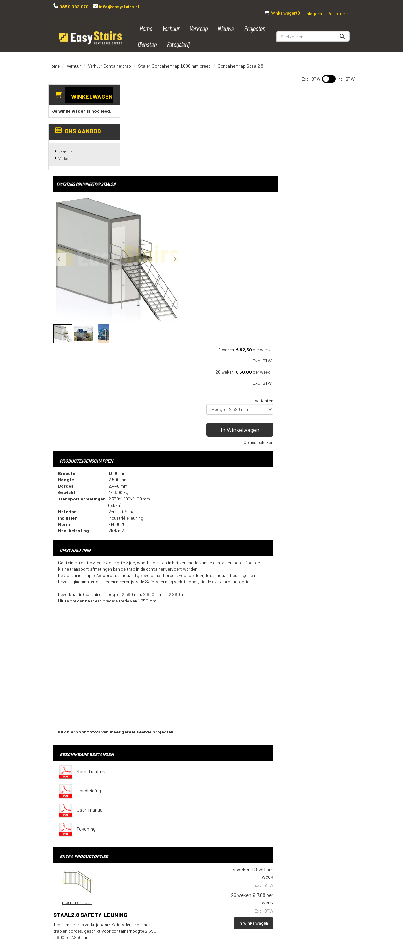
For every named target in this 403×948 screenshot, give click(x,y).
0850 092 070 (73, 6)
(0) (282, 6)
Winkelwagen (92, 89)
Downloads (193, 851)
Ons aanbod (78, 124)
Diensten (147, 37)
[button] (136, 160)
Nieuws (226, 22)
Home (146, 22)
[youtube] (301, 800)
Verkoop (199, 22)
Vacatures (192, 862)
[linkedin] (313, 800)
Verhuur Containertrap (109, 59)
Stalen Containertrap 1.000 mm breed (174, 59)
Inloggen (314, 7)
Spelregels (193, 818)
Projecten (255, 22)
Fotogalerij (178, 37)
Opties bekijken (335, 192)
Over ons (190, 873)
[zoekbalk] (313, 29)
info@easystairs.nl (118, 6)
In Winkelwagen (316, 180)
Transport (193, 829)
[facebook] (288, 800)
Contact (190, 840)
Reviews (189, 883)
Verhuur (171, 22)
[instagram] (326, 800)
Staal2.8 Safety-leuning (224, 652)
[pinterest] (339, 800)
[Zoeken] (342, 30)
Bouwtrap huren (250, 797)
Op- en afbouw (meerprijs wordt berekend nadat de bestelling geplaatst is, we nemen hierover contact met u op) (235, 732)
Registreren (338, 7)
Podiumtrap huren (252, 808)
